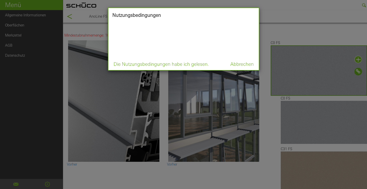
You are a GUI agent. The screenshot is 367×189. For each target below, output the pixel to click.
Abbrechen (242, 64)
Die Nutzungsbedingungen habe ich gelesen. (161, 64)
